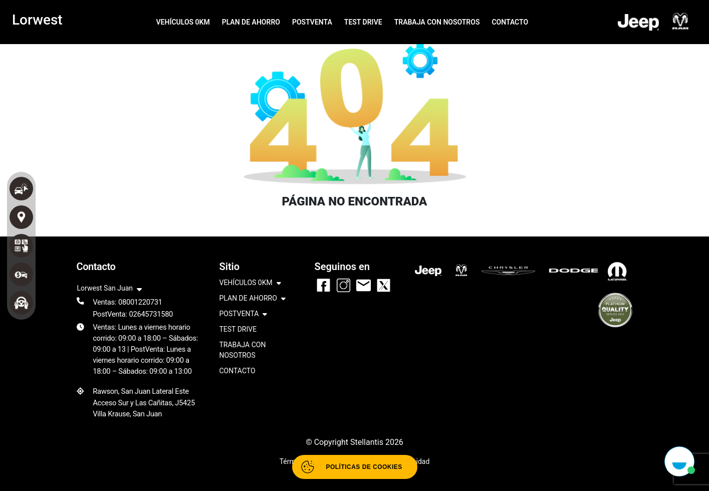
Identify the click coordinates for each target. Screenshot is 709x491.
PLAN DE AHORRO (251, 22)
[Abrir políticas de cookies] (354, 467)
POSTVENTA (312, 22)
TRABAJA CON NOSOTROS (437, 22)
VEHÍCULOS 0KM (182, 22)
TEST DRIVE (363, 22)
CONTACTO (510, 22)
